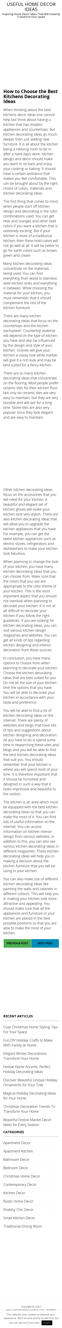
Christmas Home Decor (21, 1176)
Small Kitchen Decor (19, 1217)
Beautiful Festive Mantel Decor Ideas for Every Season (27, 1122)
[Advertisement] (31, 53)
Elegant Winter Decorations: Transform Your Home (25, 1056)
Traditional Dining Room (22, 1226)
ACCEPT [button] (47, 1323)
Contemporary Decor (19, 1184)
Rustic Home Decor (18, 1201)
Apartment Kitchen (18, 1151)
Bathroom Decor (16, 1159)
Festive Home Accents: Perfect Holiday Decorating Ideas (26, 1069)
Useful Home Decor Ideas (31, 6)
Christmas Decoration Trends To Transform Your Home (29, 1109)
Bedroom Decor (15, 1167)
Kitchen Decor (14, 1192)
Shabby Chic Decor (18, 1209)
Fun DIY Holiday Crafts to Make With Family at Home (28, 1042)
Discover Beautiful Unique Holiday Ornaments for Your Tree (30, 1082)
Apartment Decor (17, 1142)
